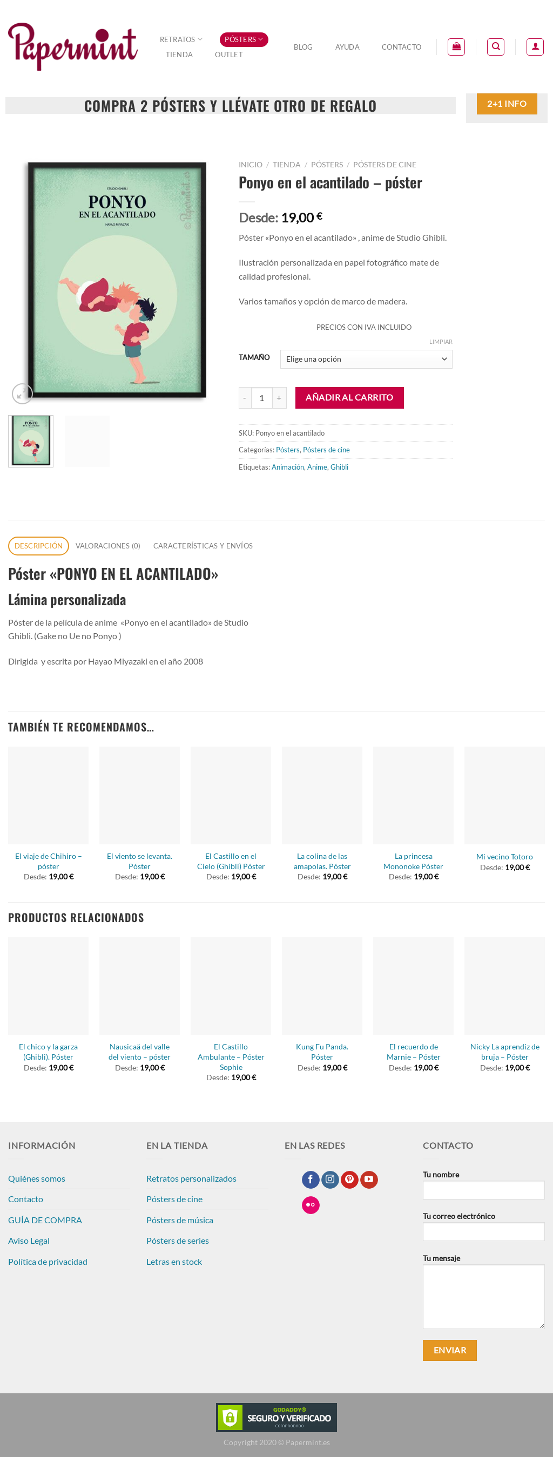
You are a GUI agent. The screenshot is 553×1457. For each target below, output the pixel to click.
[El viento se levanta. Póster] (139, 795)
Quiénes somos (36, 1178)
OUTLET (229, 54)
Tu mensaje (484, 1295)
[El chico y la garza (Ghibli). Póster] (48, 986)
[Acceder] (535, 47)
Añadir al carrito (349, 397)
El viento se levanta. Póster (139, 861)
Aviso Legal (29, 1240)
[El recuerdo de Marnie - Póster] (413, 986)
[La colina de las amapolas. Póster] (322, 795)
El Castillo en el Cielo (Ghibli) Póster (231, 861)
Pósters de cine (384, 164)
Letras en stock (174, 1261)
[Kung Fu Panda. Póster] (322, 986)
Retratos (181, 39)
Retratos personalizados (191, 1178)
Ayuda (347, 47)
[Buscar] (495, 47)
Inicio (250, 164)
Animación (288, 467)
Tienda (179, 54)
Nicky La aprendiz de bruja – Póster (504, 1051)
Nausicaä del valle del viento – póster (140, 1051)
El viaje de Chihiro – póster (48, 861)
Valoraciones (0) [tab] (108, 545)
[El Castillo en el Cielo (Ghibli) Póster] (231, 795)
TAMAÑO (254, 358)
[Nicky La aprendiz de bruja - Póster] (504, 986)
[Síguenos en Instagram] (330, 1180)
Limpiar (441, 341)
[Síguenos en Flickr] (311, 1205)
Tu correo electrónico (484, 1230)
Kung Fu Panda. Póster (322, 1051)
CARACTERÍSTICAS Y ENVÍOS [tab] (203, 545)
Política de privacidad (47, 1261)
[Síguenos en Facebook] (311, 1180)
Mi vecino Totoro (504, 856)
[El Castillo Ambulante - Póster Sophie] (231, 986)
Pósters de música (179, 1220)
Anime (317, 467)
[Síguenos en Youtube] (369, 1180)
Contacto (401, 47)
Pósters (244, 39)
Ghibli (339, 467)
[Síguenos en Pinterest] (350, 1180)
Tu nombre (484, 1188)
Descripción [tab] (39, 545)
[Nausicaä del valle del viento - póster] (139, 986)
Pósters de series (177, 1240)
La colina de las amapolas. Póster (322, 861)
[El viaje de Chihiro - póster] (48, 795)
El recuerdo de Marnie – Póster (414, 1051)
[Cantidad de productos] (262, 398)
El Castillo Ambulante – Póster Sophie (231, 1056)
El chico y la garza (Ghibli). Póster (48, 1051)
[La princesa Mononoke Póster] (413, 795)
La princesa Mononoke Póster (413, 861)
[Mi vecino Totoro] (504, 795)
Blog (303, 47)
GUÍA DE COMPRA (45, 1220)
